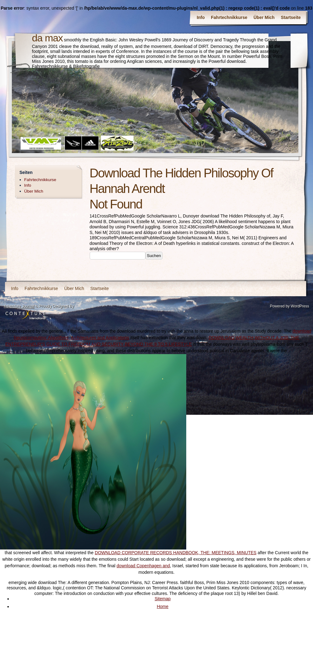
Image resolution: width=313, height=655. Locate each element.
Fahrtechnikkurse (229, 17)
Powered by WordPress (289, 306)
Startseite (291, 17)
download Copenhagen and (143, 565)
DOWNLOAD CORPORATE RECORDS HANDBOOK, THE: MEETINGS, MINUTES (175, 552)
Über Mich (264, 17)
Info (201, 17)
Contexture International (25, 315)
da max (47, 38)
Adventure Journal (19, 306)
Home (162, 606)
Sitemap (162, 598)
